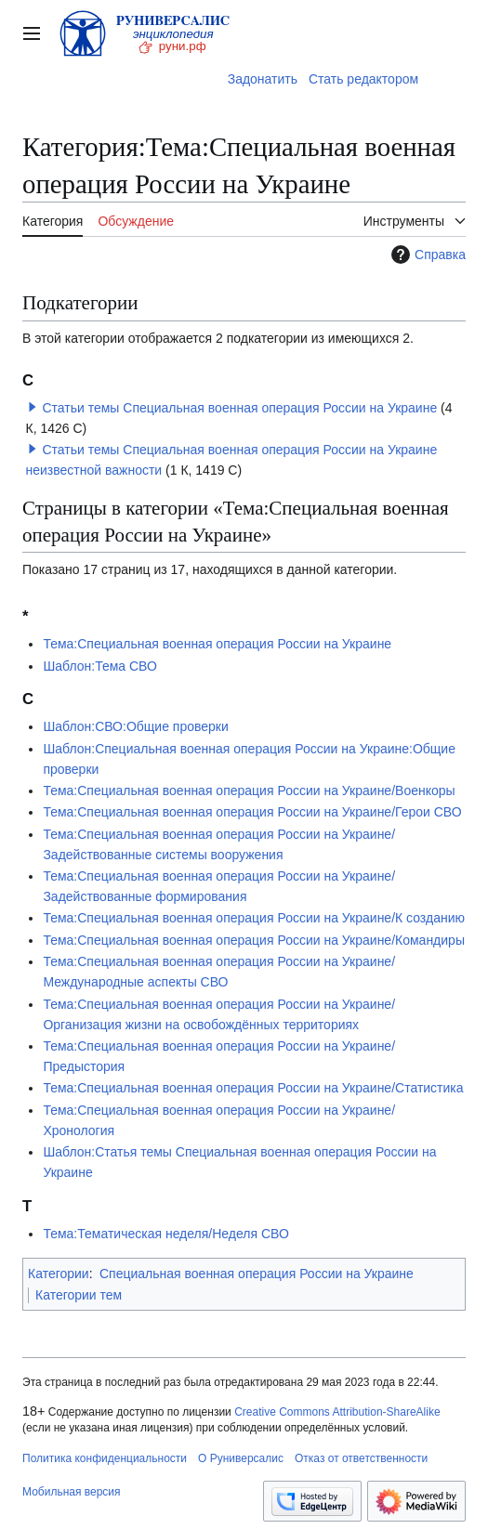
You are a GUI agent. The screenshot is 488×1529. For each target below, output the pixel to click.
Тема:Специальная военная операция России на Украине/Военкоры (249, 790)
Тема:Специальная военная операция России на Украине (217, 643)
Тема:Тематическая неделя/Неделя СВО (165, 1233)
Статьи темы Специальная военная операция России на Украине (239, 407)
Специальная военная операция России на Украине (256, 1273)
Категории (58, 1273)
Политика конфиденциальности (104, 1458)
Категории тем (78, 1294)
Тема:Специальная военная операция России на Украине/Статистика (253, 1087)
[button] (32, 406)
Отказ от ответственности (361, 1458)
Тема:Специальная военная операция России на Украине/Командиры (254, 940)
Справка (426, 254)
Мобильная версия (71, 1491)
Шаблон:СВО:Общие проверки (135, 726)
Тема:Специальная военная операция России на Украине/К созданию (254, 917)
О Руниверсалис (241, 1458)
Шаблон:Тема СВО (99, 666)
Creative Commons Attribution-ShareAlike (337, 1411)
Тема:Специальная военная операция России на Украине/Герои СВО (252, 811)
